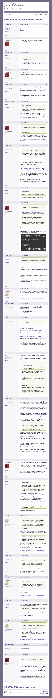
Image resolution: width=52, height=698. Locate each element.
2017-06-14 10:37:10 (24, 398)
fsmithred (7, 37)
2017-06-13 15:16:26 (24, 187)
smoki (6, 317)
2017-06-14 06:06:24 (24, 317)
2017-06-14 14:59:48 (24, 555)
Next (14, 21)
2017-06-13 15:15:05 (24, 145)
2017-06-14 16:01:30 (24, 600)
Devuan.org (36, 3)
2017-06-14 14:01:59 (24, 460)
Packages (46, 3)
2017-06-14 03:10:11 (24, 288)
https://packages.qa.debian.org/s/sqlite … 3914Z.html (31, 336)
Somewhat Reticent (10, 101)
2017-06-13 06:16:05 (24, 101)
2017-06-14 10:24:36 (24, 353)
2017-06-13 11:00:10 (24, 122)
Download (31, 3)
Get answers (22, 298)
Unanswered (45, 14)
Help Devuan (28, 298)
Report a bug (33, 298)
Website (7, 31)
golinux (7, 288)
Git (39, 3)
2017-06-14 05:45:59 (24, 303)
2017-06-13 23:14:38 (24, 202)
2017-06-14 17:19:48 (24, 644)
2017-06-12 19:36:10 (24, 69)
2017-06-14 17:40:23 (24, 654)
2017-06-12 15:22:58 (24, 52)
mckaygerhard (8, 24)
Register (23, 12)
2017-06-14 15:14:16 (24, 577)
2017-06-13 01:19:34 (24, 84)
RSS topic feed (45, 691)
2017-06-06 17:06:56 (24, 24)
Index (6, 12)
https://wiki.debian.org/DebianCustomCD (29, 165)
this (31, 306)
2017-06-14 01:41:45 (24, 255)
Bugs (42, 3)
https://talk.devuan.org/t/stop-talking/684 (38, 414)
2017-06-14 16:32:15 (24, 620)
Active (40, 14)
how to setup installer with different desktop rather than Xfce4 (24, 19)
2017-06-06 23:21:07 (24, 37)
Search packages (40, 298)
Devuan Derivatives (15, 18)
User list (12, 12)
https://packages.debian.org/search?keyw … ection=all (31, 330)
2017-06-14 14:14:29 (24, 478)
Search (17, 12)
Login (29, 12)
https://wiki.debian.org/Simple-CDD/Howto (30, 168)
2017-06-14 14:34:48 (24, 515)
